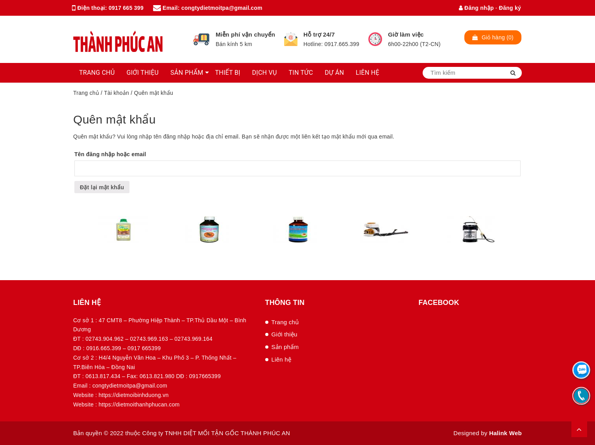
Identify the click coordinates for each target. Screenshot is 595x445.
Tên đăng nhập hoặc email (110, 154)
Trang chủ (86, 93)
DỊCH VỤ (264, 72)
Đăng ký (510, 8)
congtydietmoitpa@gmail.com (221, 8)
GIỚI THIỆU (143, 72)
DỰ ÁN (334, 72)
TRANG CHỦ (97, 72)
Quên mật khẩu (114, 119)
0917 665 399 (126, 8)
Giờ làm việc (406, 34)
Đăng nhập (476, 8)
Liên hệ (282, 359)
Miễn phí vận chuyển (245, 34)
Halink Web (505, 433)
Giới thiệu (285, 334)
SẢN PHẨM (186, 72)
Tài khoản (116, 93)
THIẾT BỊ (227, 72)
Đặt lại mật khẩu (102, 187)
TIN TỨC (301, 72)
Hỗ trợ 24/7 (319, 34)
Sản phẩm (285, 346)
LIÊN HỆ (367, 72)
